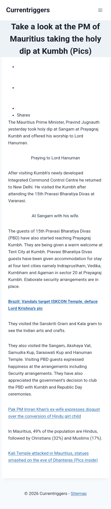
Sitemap (79, 493)
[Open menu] (100, 10)
